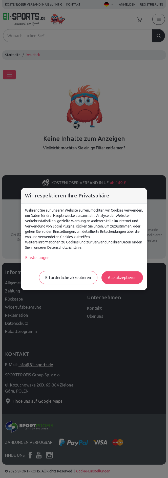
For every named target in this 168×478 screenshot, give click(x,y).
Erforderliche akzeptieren (68, 277)
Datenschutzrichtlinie (64, 247)
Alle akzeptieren (122, 277)
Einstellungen (37, 257)
